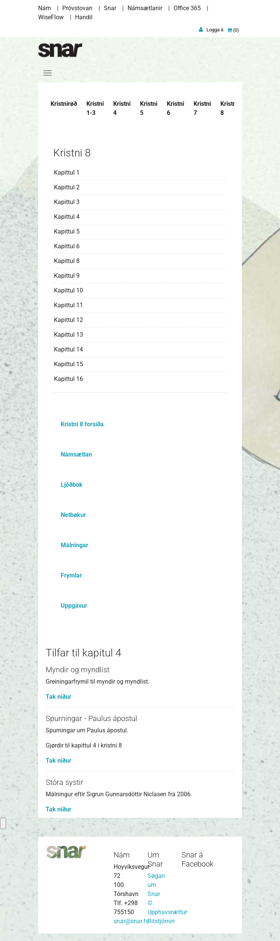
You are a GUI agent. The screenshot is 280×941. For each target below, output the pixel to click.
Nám (44, 8)
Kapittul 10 (68, 290)
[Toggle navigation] (47, 73)
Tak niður (58, 696)
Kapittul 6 (67, 246)
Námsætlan (76, 454)
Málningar (74, 545)
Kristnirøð (64, 103)
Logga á (214, 30)
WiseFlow (51, 17)
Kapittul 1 (67, 172)
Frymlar (71, 575)
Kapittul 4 (67, 216)
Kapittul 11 (68, 305)
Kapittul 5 (67, 231)
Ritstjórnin (161, 921)
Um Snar (155, 859)
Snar (110, 8)
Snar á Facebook (198, 859)
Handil (83, 17)
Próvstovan (77, 8)
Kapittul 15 (68, 364)
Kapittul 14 (68, 349)
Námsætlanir (145, 8)
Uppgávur (74, 605)
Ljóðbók (72, 484)
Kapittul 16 (68, 378)
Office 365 (187, 8)
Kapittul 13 (68, 334)
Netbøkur (73, 514)
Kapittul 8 (67, 261)
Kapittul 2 (67, 187)
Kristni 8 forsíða (82, 424)
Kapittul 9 (67, 275)
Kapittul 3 (67, 202)
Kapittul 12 (68, 319)
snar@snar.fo (131, 921)
